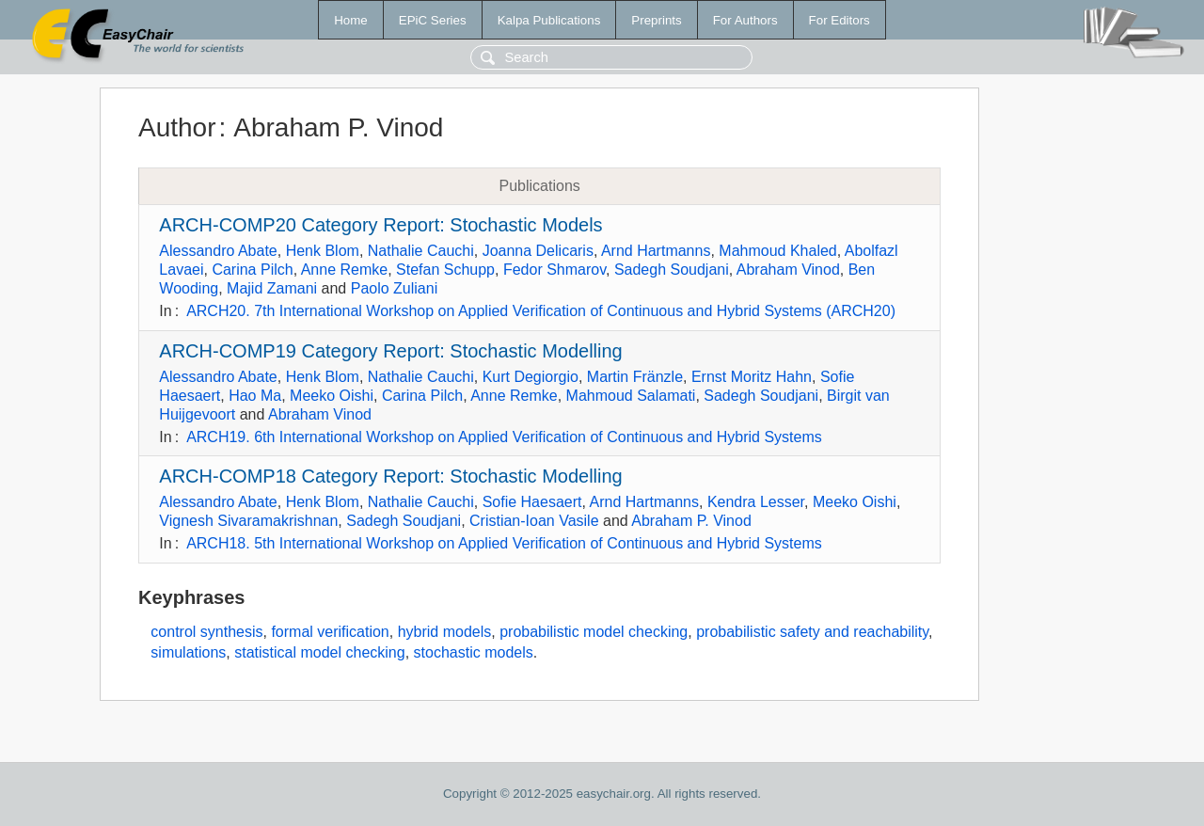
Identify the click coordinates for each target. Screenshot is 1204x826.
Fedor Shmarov (554, 270)
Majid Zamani (272, 288)
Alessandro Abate (218, 251)
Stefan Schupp (445, 270)
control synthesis (206, 632)
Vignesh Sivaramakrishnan (248, 521)
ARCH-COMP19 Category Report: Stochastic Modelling (390, 351)
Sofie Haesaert (532, 502)
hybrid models (445, 632)
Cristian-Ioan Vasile (534, 521)
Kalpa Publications (549, 20)
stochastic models (473, 652)
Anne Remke (344, 270)
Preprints (656, 20)
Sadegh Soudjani (671, 270)
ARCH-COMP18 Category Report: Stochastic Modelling (390, 476)
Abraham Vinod (788, 270)
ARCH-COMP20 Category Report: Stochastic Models (380, 224)
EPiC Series (433, 20)
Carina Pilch (252, 270)
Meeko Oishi (331, 396)
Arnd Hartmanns (656, 251)
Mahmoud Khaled (777, 251)
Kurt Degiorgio (530, 377)
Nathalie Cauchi (421, 251)
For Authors (745, 20)
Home (351, 20)
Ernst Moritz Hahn (751, 377)
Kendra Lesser (755, 502)
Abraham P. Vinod (691, 521)
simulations (188, 652)
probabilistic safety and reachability (812, 632)
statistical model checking (319, 652)
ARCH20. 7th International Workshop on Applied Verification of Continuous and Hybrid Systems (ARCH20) (540, 311)
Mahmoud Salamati (631, 396)
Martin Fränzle (635, 377)
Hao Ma (255, 396)
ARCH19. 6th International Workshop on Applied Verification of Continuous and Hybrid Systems (504, 437)
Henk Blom (322, 251)
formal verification (329, 632)
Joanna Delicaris (538, 251)
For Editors (839, 20)
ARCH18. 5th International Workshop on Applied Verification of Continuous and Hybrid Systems (504, 543)
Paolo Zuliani (394, 288)
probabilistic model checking (593, 632)
